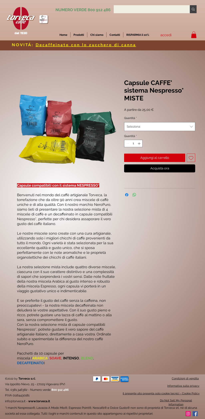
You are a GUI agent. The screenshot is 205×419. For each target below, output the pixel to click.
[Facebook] (195, 413)
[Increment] (139, 143)
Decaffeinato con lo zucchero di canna (86, 44)
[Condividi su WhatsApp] (134, 194)
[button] (137, 34)
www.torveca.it (39, 401)
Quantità (130, 118)
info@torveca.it (15, 401)
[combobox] (159, 126)
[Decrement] (127, 143)
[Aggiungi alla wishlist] (191, 158)
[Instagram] (188, 413)
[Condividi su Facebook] (126, 194)
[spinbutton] (133, 143)
